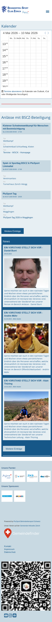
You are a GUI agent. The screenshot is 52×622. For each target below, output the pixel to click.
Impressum (9, 549)
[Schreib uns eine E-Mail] (14, 615)
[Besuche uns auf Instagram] (10, 615)
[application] (26, 59)
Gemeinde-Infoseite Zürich (30, 526)
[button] (45, 33)
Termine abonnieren (13, 91)
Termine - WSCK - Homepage (16, 152)
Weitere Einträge (12, 231)
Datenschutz (10, 552)
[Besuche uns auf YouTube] (6, 615)
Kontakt (7, 546)
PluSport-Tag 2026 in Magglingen (18, 217)
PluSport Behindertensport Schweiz (27, 521)
